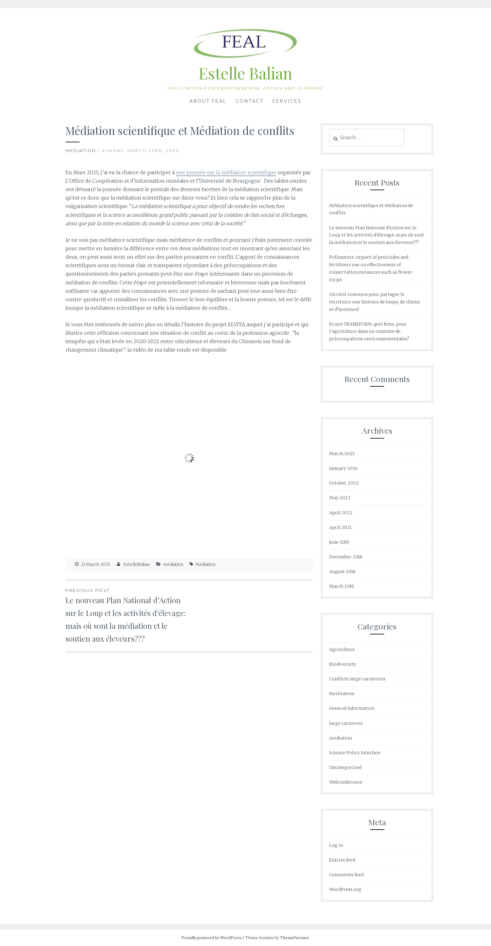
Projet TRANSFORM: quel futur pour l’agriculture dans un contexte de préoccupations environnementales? (369, 331)
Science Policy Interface (354, 752)
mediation (80, 150)
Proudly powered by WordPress (211, 937)
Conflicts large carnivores (357, 679)
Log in (336, 845)
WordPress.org (345, 889)
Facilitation (341, 693)
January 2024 (343, 468)
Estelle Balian (245, 73)
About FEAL (208, 101)
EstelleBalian (136, 564)
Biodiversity (342, 664)
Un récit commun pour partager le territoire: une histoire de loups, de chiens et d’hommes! (374, 302)
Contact (249, 101)
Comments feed (346, 874)
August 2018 (342, 571)
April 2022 (341, 513)
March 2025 (342, 453)
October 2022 (344, 483)
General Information (352, 708)
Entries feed (342, 860)
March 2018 (341, 586)
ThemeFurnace (294, 937)
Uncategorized (345, 767)
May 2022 (340, 498)
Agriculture (342, 649)
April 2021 (340, 527)
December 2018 (345, 557)
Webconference (345, 782)
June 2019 (339, 542)
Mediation (205, 564)
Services (287, 101)
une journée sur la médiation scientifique (226, 172)
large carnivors (346, 723)
